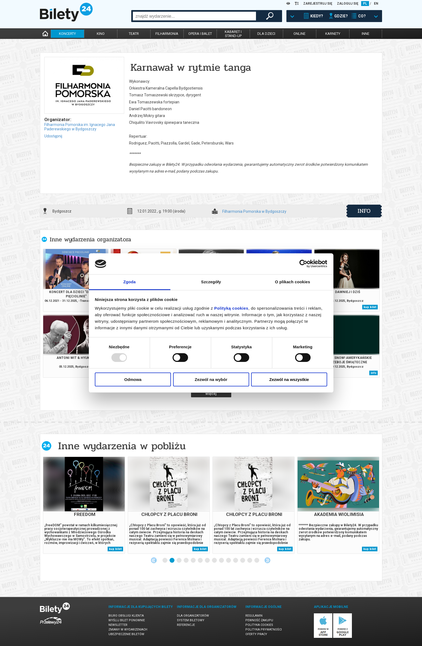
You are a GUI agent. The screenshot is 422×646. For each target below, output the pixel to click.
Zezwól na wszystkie (289, 379)
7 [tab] (207, 560)
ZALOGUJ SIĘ (347, 3)
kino (101, 34)
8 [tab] (214, 560)
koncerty (67, 34)
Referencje (186, 625)
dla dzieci (266, 34)
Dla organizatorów (193, 615)
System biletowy (190, 620)
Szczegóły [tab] (211, 281)
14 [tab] (257, 560)
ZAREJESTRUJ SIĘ (317, 3)
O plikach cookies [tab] (292, 281)
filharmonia (166, 34)
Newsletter (117, 625)
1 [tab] (165, 560)
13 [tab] (250, 560)
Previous (154, 560)
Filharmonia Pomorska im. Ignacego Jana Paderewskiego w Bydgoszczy (79, 126)
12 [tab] (243, 560)
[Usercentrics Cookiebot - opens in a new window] (303, 264)
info (364, 211)
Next (267, 560)
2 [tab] (172, 560)
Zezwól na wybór (211, 379)
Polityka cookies (259, 625)
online (299, 34)
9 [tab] (221, 560)
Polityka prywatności (263, 629)
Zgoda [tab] (129, 281)
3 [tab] (179, 560)
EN (376, 3)
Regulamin (253, 615)
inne (365, 34)
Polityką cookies (231, 308)
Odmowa (132, 379)
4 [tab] (186, 560)
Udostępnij (53, 136)
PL (365, 3)
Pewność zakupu (259, 620)
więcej (211, 394)
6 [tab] (200, 560)
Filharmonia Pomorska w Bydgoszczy (254, 212)
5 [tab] (193, 560)
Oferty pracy (256, 634)
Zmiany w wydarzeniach (127, 629)
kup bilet (370, 307)
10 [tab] (229, 560)
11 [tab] (236, 560)
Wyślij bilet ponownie (126, 620)
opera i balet (200, 34)
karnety (332, 34)
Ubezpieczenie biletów (126, 634)
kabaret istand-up (233, 34)
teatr (134, 34)
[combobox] (194, 16)
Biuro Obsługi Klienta (126, 615)
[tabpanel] (84, 505)
